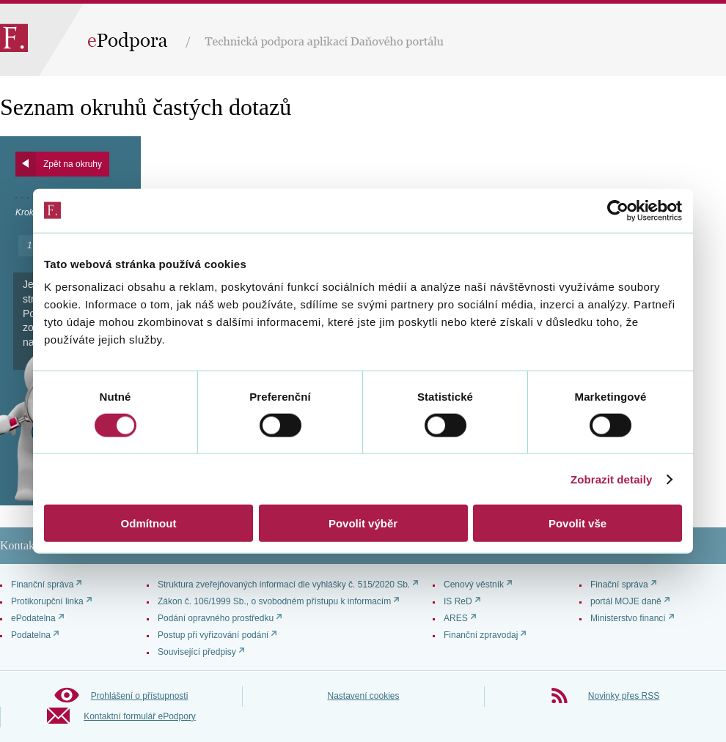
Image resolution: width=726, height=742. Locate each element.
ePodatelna (33, 618)
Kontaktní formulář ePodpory (140, 716)
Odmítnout (149, 523)
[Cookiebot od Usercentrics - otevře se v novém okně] (618, 210)
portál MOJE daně (625, 601)
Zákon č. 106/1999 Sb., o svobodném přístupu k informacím (274, 601)
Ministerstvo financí (628, 618)
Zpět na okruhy (72, 164)
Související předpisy (197, 652)
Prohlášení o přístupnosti (139, 696)
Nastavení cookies (363, 696)
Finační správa (619, 584)
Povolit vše (577, 523)
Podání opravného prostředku (216, 618)
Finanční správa (42, 584)
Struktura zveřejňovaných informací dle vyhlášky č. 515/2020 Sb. (284, 584)
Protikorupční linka (47, 601)
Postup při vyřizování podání (213, 635)
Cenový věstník (474, 584)
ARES (456, 618)
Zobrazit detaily (612, 478)
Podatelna (31, 635)
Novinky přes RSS (623, 696)
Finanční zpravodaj (481, 635)
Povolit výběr (363, 523)
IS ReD (458, 601)
